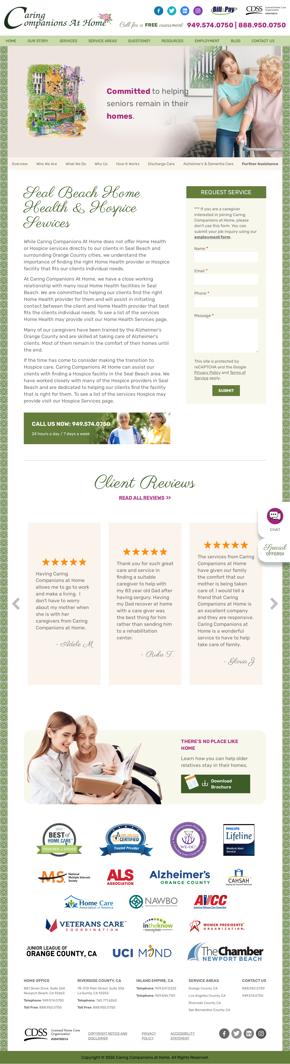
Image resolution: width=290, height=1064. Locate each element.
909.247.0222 (165, 988)
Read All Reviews (142, 498)
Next (274, 603)
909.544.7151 (165, 995)
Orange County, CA (203, 988)
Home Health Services (129, 319)
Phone (200, 293)
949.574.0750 (210, 25)
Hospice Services (81, 401)
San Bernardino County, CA (209, 1010)
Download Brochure (221, 783)
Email (199, 271)
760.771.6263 (106, 1000)
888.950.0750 (262, 25)
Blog (235, 41)
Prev (16, 603)
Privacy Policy (207, 372)
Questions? (139, 41)
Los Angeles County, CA (207, 995)
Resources (172, 41)
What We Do (76, 164)
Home (11, 41)
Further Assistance (260, 164)
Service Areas (102, 41)
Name (199, 248)
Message (202, 315)
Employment (207, 41)
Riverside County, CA (205, 1003)
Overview (20, 164)
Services (68, 41)
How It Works (127, 164)
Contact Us (263, 41)
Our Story (38, 41)
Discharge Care (161, 164)
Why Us (101, 164)
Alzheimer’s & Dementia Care (208, 164)
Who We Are (46, 164)
